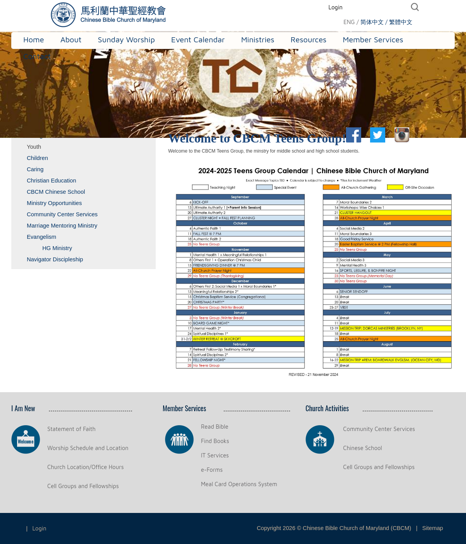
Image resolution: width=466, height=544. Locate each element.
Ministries (257, 39)
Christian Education (51, 180)
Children (37, 158)
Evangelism (41, 237)
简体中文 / (374, 22)
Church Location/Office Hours (85, 467)
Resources (308, 39)
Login (336, 7)
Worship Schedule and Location (88, 448)
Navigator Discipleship (55, 259)
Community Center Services (62, 214)
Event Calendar (198, 39)
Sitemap (432, 528)
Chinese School (362, 448)
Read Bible (214, 426)
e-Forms (212, 469)
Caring (35, 169)
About (70, 39)
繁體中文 (400, 22)
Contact (37, 56)
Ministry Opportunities (54, 203)
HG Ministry (57, 248)
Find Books (215, 441)
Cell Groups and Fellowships (83, 486)
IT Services (215, 455)
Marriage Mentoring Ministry (62, 225)
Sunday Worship (126, 39)
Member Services (373, 39)
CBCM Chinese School (56, 192)
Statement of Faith (71, 429)
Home (33, 39)
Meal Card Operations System (239, 484)
